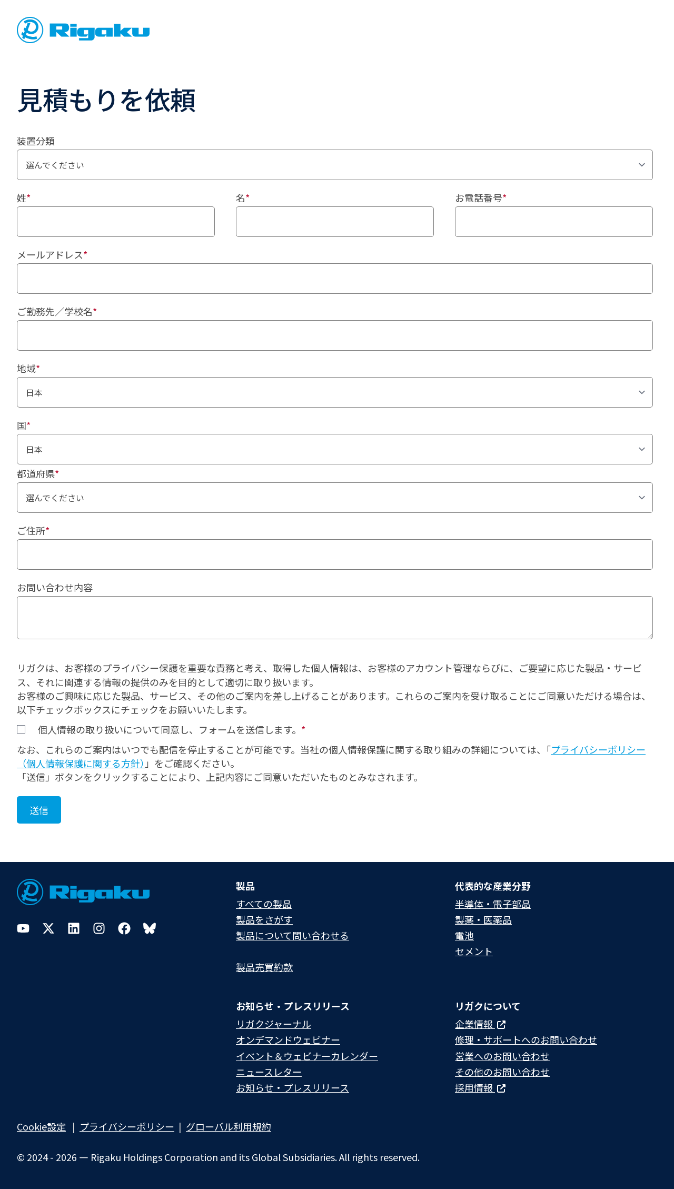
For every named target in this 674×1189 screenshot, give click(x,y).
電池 (464, 935)
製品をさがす (264, 919)
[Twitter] (48, 928)
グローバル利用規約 (228, 1126)
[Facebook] (124, 928)
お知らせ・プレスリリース (292, 1087)
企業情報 (480, 1024)
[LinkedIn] (73, 928)
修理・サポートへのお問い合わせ (526, 1039)
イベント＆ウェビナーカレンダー (307, 1056)
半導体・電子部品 (493, 903)
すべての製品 (264, 903)
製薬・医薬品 (483, 919)
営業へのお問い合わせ (502, 1056)
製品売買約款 (264, 967)
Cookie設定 (41, 1126)
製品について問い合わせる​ (292, 935)
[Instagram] (99, 928)
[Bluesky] (149, 928)
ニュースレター (269, 1071)
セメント (474, 951)
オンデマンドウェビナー (288, 1039)
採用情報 (480, 1087)
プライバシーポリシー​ (127, 1126)
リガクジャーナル (273, 1024)
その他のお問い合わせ (502, 1071)
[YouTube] (23, 928)
